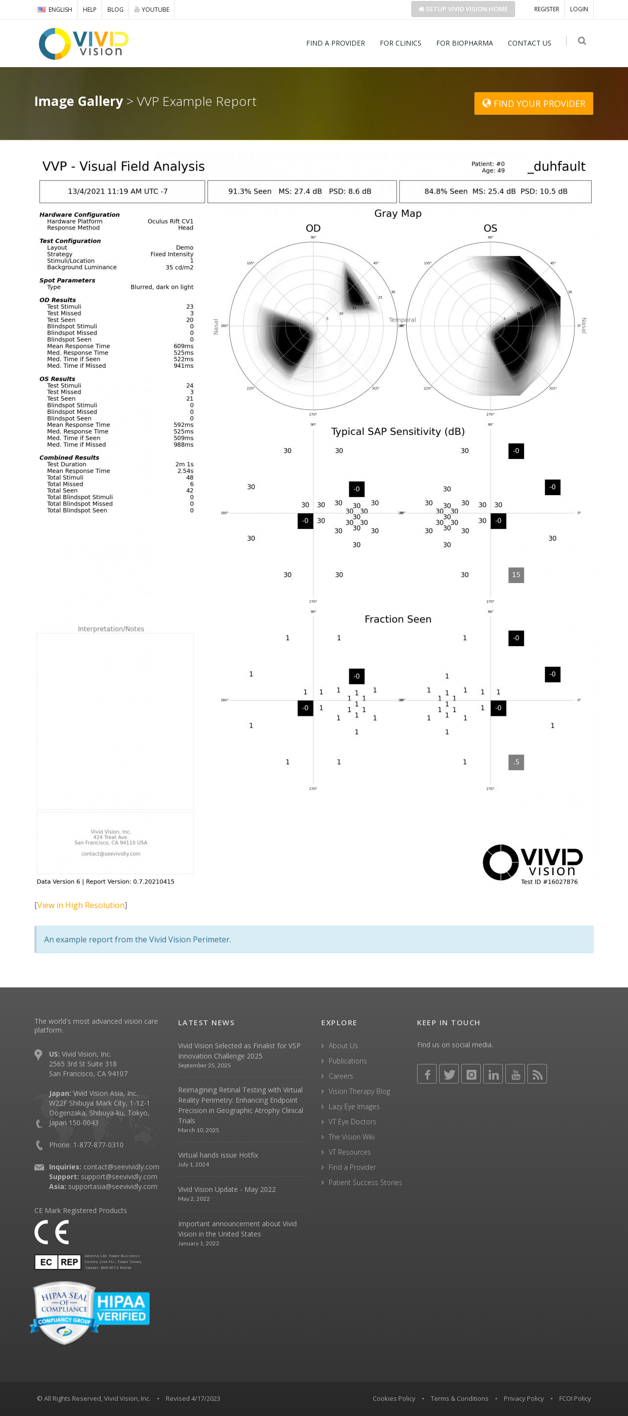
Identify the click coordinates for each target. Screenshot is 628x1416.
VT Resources (350, 1152)
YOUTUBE (151, 9)
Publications (348, 1060)
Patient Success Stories (365, 1182)
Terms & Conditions (460, 1398)
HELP (90, 9)
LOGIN (579, 9)
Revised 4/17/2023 (193, 1398)
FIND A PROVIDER (337, 43)
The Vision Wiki (352, 1136)
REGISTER (546, 9)
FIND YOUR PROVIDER (533, 103)
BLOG (115, 9)
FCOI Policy (575, 1398)
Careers (341, 1076)
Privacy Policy (524, 1398)
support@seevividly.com (119, 1176)
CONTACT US (531, 43)
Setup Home (463, 8)
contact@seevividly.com (121, 1166)
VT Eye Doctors (352, 1121)
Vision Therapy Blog (359, 1091)
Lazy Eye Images (354, 1106)
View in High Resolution (81, 905)
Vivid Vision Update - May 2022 (227, 1189)
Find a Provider (352, 1167)
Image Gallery (78, 101)
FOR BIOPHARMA (466, 43)
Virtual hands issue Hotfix (218, 1155)
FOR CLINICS (402, 43)
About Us (343, 1045)
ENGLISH (55, 9)
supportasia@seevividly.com (112, 1186)
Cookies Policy (394, 1398)
